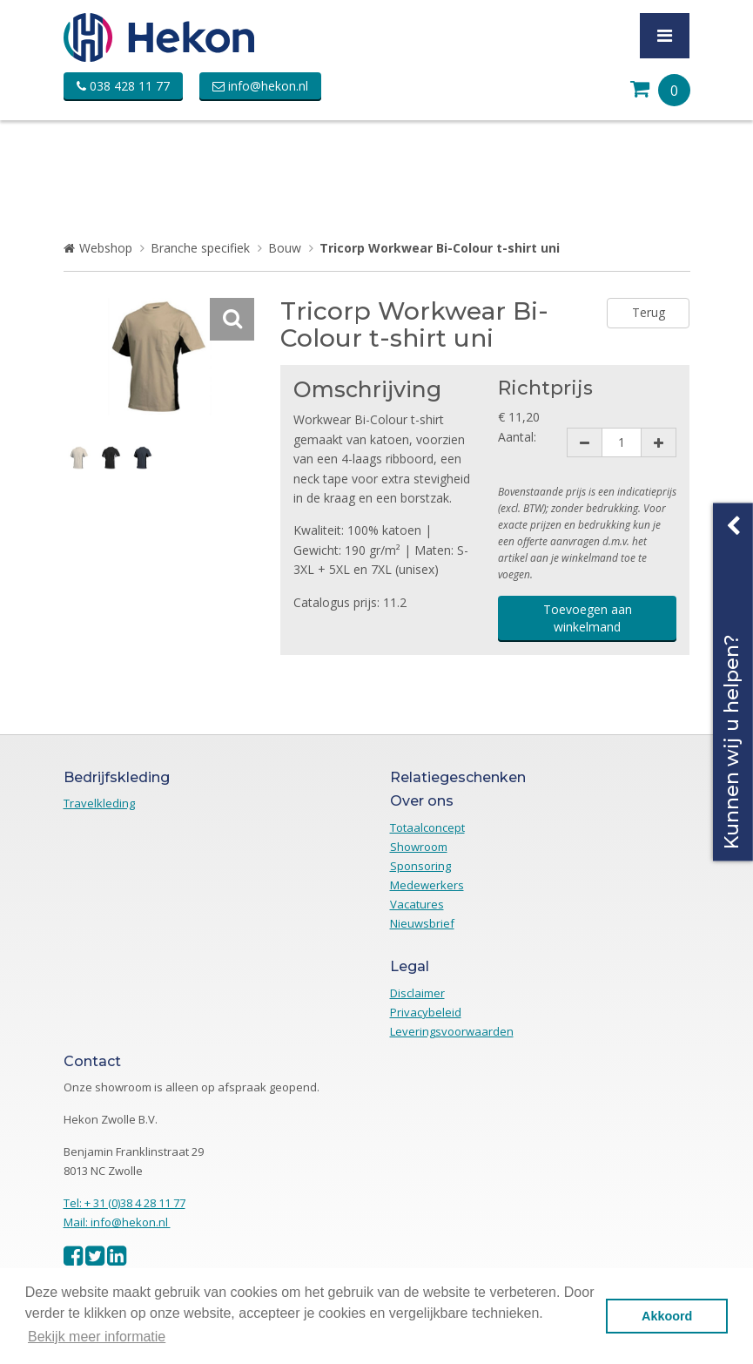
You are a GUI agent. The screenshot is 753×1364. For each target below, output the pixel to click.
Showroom (418, 846)
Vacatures (417, 904)
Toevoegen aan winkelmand (587, 618)
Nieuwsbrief (422, 923)
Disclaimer (417, 993)
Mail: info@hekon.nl (117, 1222)
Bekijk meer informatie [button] (96, 1336)
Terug (648, 312)
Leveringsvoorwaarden (452, 1031)
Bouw (284, 248)
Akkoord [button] (667, 1316)
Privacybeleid (425, 1012)
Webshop (105, 248)
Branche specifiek (200, 248)
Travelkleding (99, 803)
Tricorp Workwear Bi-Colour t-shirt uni (439, 248)
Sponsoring (420, 866)
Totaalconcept (427, 827)
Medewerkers (427, 885)
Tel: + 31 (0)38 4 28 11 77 (124, 1203)
